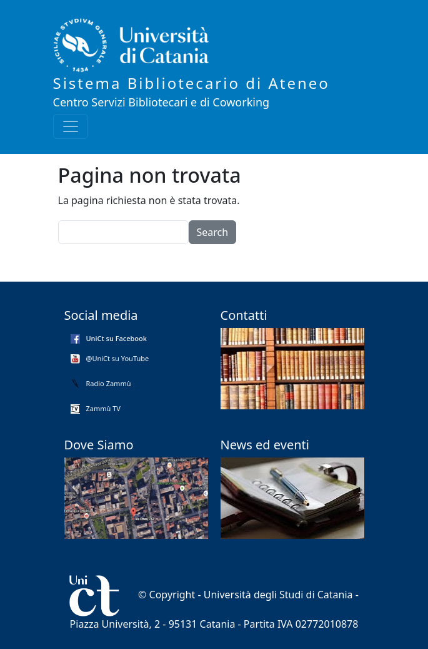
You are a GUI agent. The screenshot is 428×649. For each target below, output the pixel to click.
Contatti (244, 315)
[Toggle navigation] (70, 126)
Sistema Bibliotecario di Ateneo (191, 83)
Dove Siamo (99, 444)
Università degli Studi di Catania (278, 594)
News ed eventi (265, 444)
